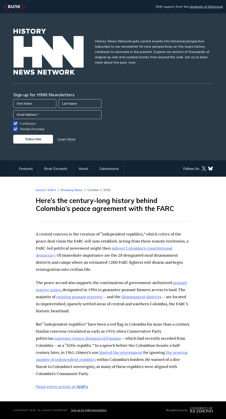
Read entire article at (62, 386)
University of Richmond (206, 7)
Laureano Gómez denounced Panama (87, 338)
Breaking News (72, 190)
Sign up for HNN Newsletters (89, 410)
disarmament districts (141, 296)
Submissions (109, 168)
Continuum (28, 123)
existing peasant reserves (79, 296)
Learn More (66, 139)
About (83, 168)
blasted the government (120, 352)
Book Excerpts (55, 168)
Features (26, 168)
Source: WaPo (46, 190)
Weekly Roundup (32, 129)
